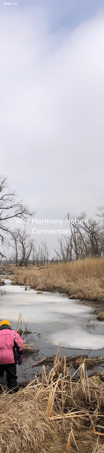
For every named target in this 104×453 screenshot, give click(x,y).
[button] (52, 448)
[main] (52, 224)
